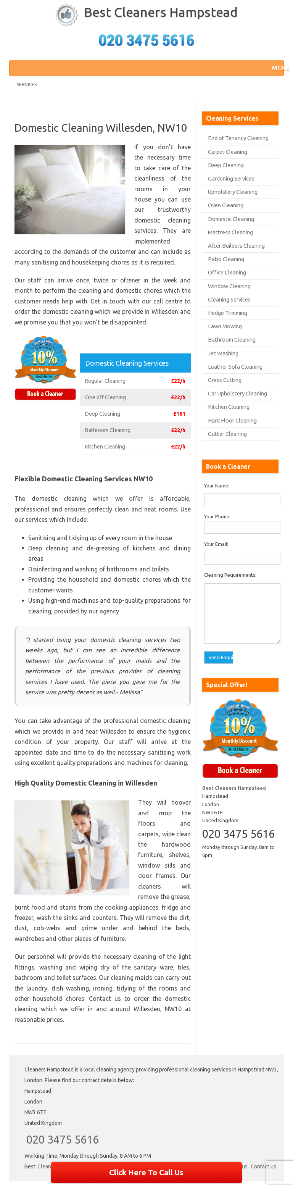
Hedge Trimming (227, 313)
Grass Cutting (224, 380)
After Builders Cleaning (236, 245)
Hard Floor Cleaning (232, 420)
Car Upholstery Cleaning (237, 393)
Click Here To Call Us (146, 1172)
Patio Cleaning (226, 259)
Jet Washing (223, 353)
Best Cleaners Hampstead (161, 12)
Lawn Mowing (225, 326)
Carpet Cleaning (227, 151)
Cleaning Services (229, 299)
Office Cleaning (227, 272)
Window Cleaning (229, 286)
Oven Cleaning (225, 205)
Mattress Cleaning (230, 232)
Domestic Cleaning (231, 219)
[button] (276, 68)
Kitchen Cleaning (229, 406)
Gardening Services (231, 178)
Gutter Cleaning (227, 434)
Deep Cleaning (226, 165)
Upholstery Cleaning (233, 192)
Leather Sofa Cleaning (235, 366)
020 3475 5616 (62, 1139)
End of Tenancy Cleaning (238, 138)
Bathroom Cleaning (232, 339)
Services (27, 84)
